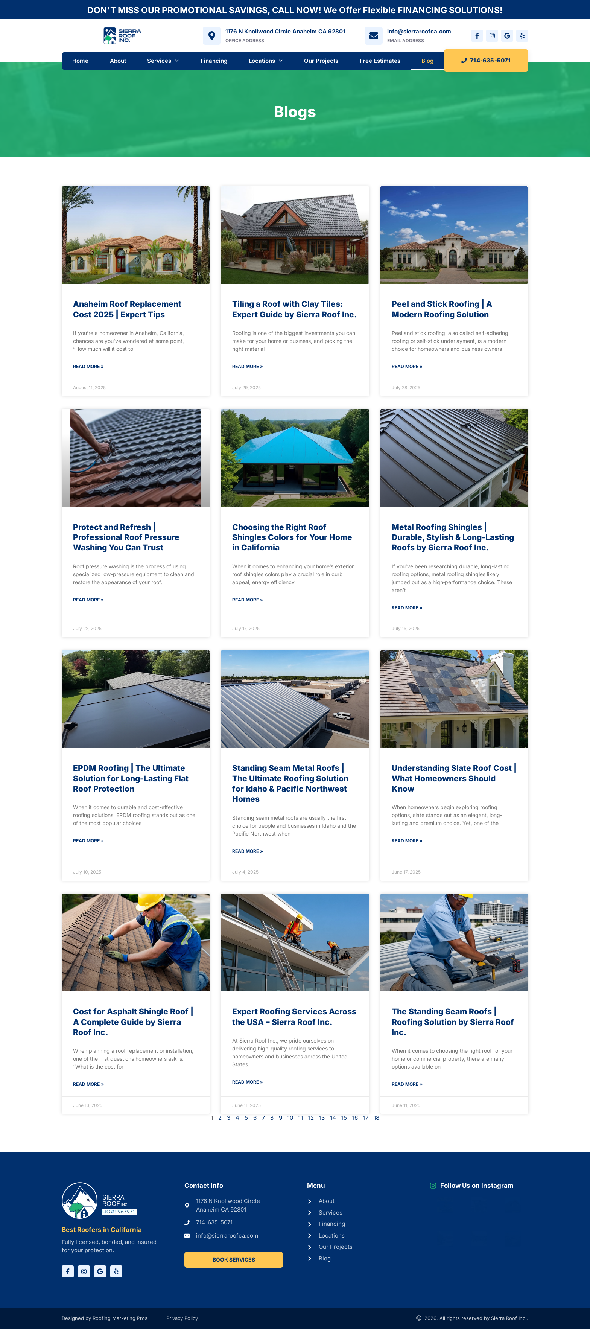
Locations (266, 61)
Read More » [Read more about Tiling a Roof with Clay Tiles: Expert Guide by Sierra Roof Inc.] (247, 366)
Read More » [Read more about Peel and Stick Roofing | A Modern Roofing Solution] (407, 366)
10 (290, 1117)
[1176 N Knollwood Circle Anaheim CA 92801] (212, 36)
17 (365, 1117)
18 (376, 1117)
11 (300, 1117)
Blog (427, 60)
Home (80, 60)
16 (355, 1117)
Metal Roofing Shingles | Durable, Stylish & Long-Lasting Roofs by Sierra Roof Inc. (453, 537)
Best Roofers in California (102, 1229)
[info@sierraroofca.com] (374, 36)
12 (311, 1117)
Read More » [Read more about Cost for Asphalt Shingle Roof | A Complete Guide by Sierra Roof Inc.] (88, 1084)
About (118, 60)
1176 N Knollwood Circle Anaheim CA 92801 (285, 31)
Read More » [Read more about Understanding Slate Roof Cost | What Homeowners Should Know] (407, 840)
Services (163, 61)
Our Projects (321, 60)
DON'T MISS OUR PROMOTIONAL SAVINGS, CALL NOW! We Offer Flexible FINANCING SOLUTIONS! (295, 10)
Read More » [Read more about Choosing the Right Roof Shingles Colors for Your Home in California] (247, 600)
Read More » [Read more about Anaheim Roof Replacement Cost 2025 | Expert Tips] (88, 366)
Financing (214, 60)
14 (333, 1117)
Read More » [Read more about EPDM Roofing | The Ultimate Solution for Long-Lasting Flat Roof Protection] (88, 840)
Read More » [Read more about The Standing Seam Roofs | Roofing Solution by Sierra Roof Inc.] (407, 1084)
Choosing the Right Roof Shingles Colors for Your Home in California (292, 537)
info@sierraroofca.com (419, 31)
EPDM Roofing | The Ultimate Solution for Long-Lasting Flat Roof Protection (131, 778)
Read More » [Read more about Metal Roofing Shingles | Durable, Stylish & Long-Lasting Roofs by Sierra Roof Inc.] (407, 607)
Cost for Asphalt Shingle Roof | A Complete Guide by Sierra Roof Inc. (133, 1022)
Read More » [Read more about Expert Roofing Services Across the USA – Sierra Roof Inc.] (247, 1082)
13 (322, 1117)
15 (344, 1117)
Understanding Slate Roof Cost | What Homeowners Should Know (454, 778)
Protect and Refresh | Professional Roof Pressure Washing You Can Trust (126, 537)
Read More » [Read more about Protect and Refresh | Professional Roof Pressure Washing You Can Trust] (88, 600)
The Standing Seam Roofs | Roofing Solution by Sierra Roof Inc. (453, 1022)
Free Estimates (380, 60)
